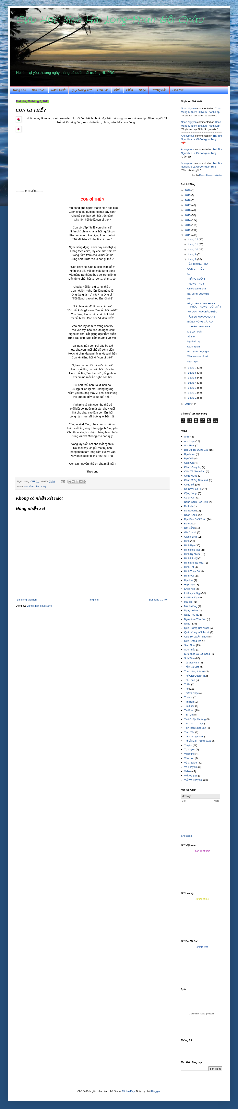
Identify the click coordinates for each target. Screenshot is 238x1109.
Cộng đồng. (190, 493)
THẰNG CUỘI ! (196, 278)
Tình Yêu (189, 732)
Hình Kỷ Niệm (192, 554)
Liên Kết (178, 90)
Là (188, 273)
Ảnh (186, 436)
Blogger (155, 1091)
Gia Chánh (190, 532)
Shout (184, 835)
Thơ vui (188, 697)
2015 (188, 215)
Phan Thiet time (202, 851)
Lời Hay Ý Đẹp (192, 593)
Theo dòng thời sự (194, 671)
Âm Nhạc (189, 441)
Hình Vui (189, 575)
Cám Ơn (189, 462)
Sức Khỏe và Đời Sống (197, 653)
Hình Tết (189, 567)
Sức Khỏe (189, 649)
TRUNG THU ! (195, 283)
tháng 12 (193, 239)
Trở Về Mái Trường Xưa (197, 740)
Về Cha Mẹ (40, 486)
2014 (188, 220)
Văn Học (189, 758)
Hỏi (189, 298)
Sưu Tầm (28, 486)
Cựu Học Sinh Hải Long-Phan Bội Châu (109, 20)
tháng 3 (192, 387)
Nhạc (142, 90)
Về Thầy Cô (190, 766)
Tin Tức (188, 714)
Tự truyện (189, 749)
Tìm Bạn (189, 701)
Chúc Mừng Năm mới (196, 480)
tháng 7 (192, 367)
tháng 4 (192, 382)
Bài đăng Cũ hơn (158, 599)
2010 (188, 403)
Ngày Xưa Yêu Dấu (195, 619)
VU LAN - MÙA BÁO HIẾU (202, 311)
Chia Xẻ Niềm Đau (194, 471)
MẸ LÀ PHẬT (194, 331)
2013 (188, 225)
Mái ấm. (188, 601)
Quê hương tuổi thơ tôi (196, 632)
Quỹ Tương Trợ (81, 90)
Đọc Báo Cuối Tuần (195, 519)
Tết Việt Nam (191, 662)
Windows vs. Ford (197, 356)
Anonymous (188, 135)
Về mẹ (191, 336)
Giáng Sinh (190, 536)
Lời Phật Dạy (191, 597)
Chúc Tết (189, 484)
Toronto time (201, 947)
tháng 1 (192, 397)
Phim (129, 89)
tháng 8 (192, 259)
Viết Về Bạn (190, 775)
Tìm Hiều (189, 706)
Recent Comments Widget (210, 175)
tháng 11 (193, 244)
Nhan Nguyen (189, 108)
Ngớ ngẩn (192, 361)
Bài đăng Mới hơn (27, 599)
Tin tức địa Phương (195, 719)
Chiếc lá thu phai (196, 288)
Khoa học (189, 588)
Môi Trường (190, 606)
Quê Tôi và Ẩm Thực (196, 636)
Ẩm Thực (189, 445)
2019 (188, 195)
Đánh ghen (193, 346)
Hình (186, 541)
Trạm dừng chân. (193, 736)
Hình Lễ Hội (190, 558)
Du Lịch (188, 506)
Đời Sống (189, 527)
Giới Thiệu (38, 90)
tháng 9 (192, 254)
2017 (188, 205)
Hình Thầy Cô (192, 571)
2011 (188, 235)
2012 (188, 230)
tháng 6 (192, 372)
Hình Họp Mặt (192, 549)
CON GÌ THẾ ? (195, 268)
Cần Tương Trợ (192, 467)
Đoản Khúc (190, 514)
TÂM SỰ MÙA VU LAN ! (201, 316)
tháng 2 (192, 392)
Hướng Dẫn (159, 90)
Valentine (189, 753)
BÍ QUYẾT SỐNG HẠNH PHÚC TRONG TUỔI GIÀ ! (204, 305)
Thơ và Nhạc (191, 693)
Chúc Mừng (190, 475)
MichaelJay (128, 1091)
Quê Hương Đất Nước (196, 627)
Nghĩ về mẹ (193, 341)
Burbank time (202, 899)
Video (187, 771)
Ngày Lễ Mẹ (191, 610)
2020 (188, 190)
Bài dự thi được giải (198, 293)
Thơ (186, 688)
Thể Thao (189, 680)
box (190, 835)
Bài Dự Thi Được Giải (196, 449)
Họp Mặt (189, 584)
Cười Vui (189, 497)
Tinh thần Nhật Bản (195, 727)
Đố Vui (188, 523)
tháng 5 (192, 377)
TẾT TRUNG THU (197, 263)
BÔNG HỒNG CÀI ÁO (200, 321)
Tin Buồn (189, 710)
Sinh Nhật (189, 645)
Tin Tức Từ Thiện (193, 723)
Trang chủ (19, 90)
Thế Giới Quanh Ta (195, 675)
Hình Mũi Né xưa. (194, 562)
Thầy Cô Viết (191, 666)
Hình (117, 89)
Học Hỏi (188, 580)
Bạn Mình (189, 454)
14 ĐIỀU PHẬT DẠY (198, 326)
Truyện (188, 745)
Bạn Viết (189, 458)
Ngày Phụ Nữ (191, 614)
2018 (188, 200)
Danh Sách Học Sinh (196, 501)
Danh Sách (58, 89)
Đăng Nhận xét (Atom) (39, 605)
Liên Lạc (102, 90)
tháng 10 (193, 249)
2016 (188, 210)
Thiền (187, 684)
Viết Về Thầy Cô (193, 779)
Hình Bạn (189, 545)
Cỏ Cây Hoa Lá (193, 488)
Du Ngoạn (190, 510)
